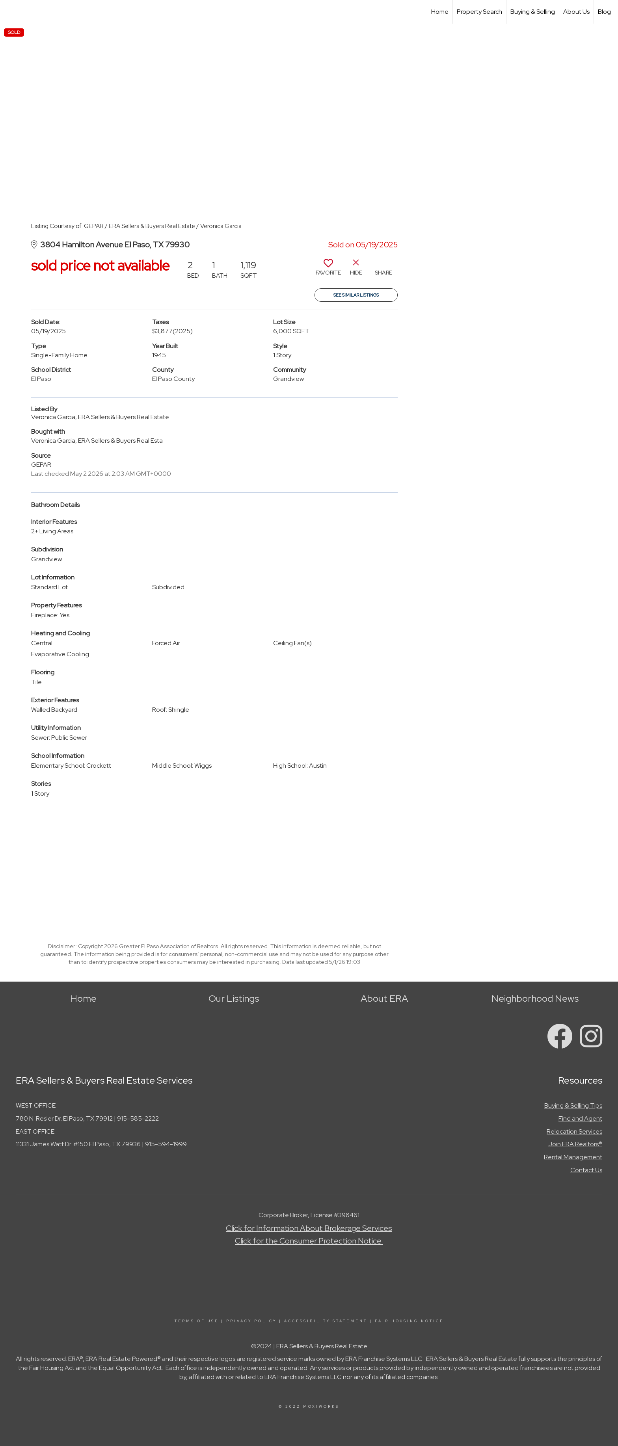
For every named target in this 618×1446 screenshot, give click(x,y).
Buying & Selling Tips (573, 1105)
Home (440, 11)
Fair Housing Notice (409, 1321)
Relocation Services (574, 1131)
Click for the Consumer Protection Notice (309, 1241)
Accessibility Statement (325, 1321)
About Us (576, 11)
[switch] (328, 270)
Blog (604, 11)
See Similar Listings (356, 295)
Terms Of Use (197, 1321)
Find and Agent (580, 1118)
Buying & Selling (532, 11)
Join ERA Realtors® (575, 1144)
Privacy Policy (251, 1321)
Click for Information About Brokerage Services (309, 1228)
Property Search (479, 11)
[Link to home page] (10, 12)
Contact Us (586, 1170)
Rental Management (573, 1157)
